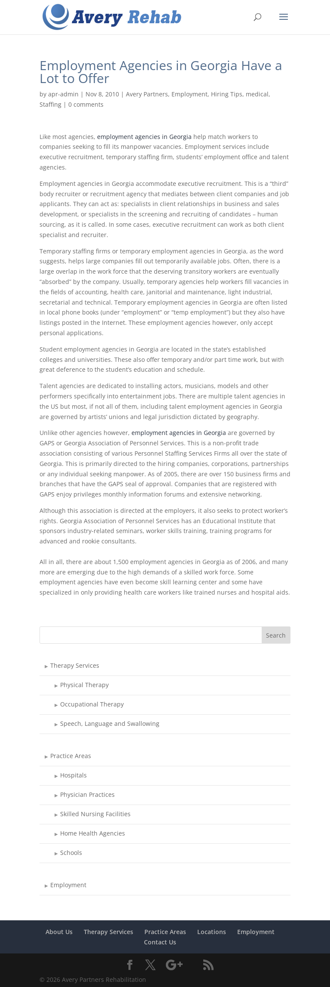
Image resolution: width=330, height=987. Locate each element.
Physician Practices (87, 794)
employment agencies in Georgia (144, 137)
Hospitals (73, 775)
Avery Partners (147, 94)
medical (257, 94)
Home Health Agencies (92, 833)
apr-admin (63, 94)
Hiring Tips (226, 94)
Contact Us (160, 942)
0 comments (86, 104)
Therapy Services (74, 665)
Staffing (50, 104)
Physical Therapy (84, 685)
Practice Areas (70, 756)
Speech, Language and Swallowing (109, 723)
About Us (59, 932)
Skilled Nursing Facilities (95, 814)
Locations (211, 932)
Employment (189, 94)
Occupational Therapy (92, 704)
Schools (71, 852)
